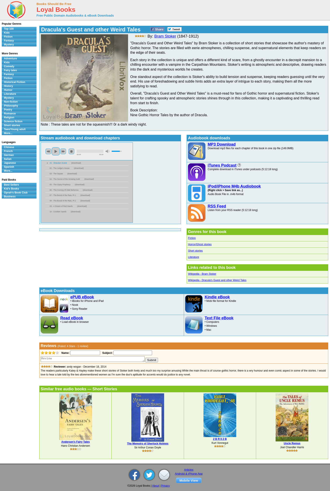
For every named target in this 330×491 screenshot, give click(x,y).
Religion (9, 117)
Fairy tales (10, 70)
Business (10, 196)
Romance (10, 113)
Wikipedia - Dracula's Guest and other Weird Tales (217, 280)
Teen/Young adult (15, 129)
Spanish (9, 166)
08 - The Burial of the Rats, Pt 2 (63, 201)
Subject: (107, 352)
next (63, 151)
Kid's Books (11, 188)
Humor (8, 90)
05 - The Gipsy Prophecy (60, 184)
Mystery (9, 44)
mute (107, 151)
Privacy (165, 485)
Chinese (9, 147)
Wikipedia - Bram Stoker (202, 273)
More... (8, 133)
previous (48, 151)
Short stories (195, 250)
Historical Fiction (14, 82)
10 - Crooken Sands (58, 212)
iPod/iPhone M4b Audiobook (234, 186)
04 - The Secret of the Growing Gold (65, 179)
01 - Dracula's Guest (58, 163)
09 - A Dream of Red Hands (61, 206)
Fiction (192, 238)
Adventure (10, 58)
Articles (188, 469)
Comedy (9, 66)
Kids (7, 32)
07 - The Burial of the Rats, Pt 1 (63, 195)
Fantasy (9, 40)
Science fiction (13, 121)
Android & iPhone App (189, 473)
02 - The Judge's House (59, 168)
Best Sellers (11, 184)
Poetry (8, 109)
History (8, 86)
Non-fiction (11, 101)
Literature (193, 257)
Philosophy (11, 105)
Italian (8, 159)
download (76, 163)
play (55, 151)
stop (71, 151)
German (9, 155)
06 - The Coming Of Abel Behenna (64, 190)
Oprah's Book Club (16, 192)
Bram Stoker (165, 36)
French (8, 151)
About (155, 485)
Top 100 (9, 28)
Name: (65, 352)
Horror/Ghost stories (200, 244)
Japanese (10, 162)
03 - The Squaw (56, 174)
